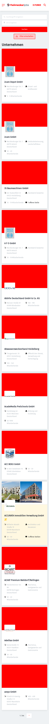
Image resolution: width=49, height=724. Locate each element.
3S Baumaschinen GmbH (16, 188)
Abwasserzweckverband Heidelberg (21, 349)
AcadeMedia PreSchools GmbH (19, 406)
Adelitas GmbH (11, 640)
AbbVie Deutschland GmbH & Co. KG (22, 298)
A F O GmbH (10, 243)
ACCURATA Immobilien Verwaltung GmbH (24, 515)
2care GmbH (10, 137)
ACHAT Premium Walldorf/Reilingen (21, 580)
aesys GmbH (10, 692)
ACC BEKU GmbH (12, 464)
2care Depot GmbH (13, 82)
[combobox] (24, 17)
